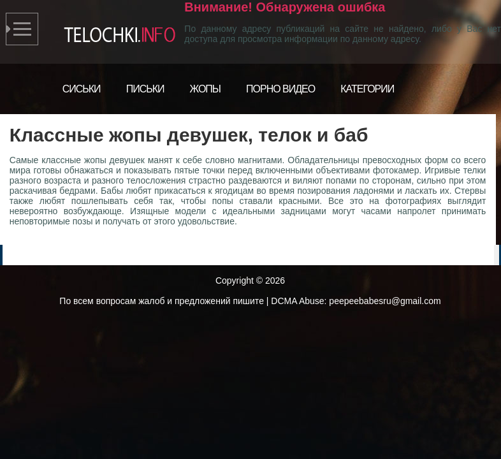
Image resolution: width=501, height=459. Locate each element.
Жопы (205, 89)
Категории (367, 89)
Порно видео (280, 89)
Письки (145, 89)
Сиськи (81, 89)
